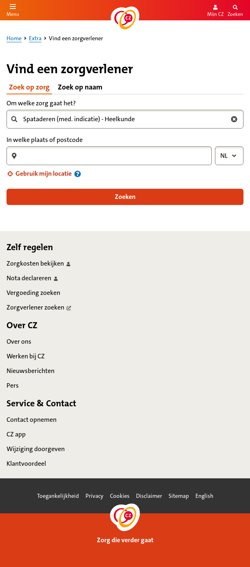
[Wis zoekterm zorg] (234, 119)
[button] (39, 173)
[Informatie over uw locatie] (77, 174)
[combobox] (121, 119)
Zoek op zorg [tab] (29, 87)
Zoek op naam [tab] (80, 87)
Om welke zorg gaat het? (41, 103)
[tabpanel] (125, 151)
